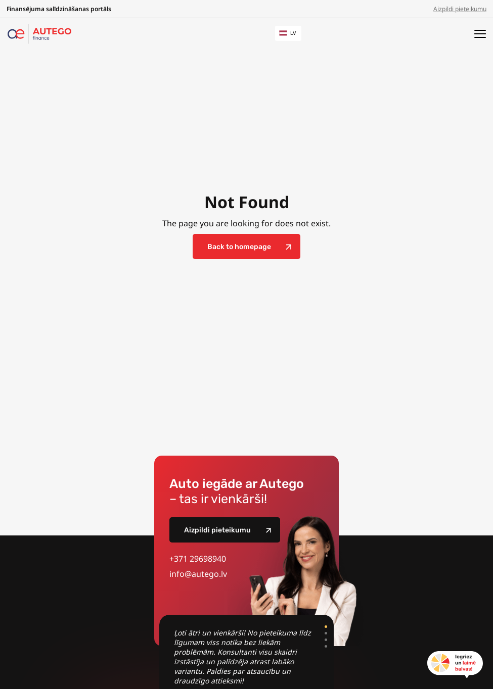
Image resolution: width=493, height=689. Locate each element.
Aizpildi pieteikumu (459, 9)
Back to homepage (239, 246)
